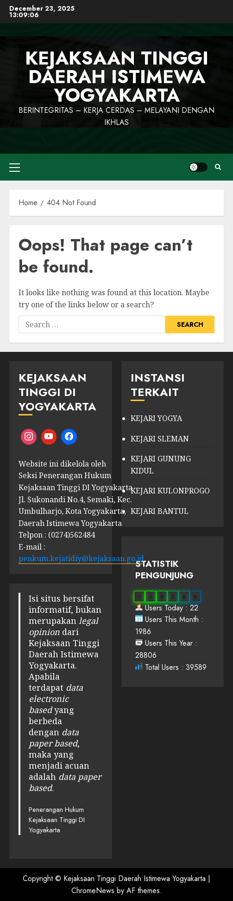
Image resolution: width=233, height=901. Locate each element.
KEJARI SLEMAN (160, 439)
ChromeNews (92, 890)
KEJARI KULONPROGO (170, 491)
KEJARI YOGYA (156, 418)
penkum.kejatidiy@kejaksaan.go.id (81, 558)
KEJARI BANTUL (160, 511)
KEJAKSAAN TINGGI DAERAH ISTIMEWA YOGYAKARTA (116, 77)
